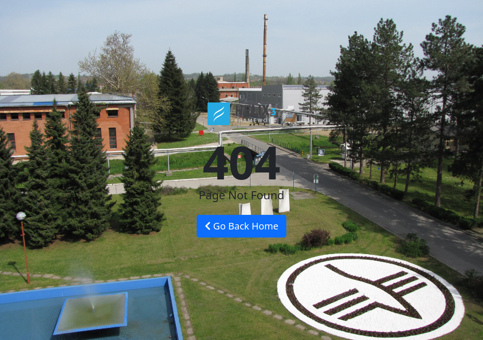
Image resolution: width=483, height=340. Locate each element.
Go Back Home (242, 226)
